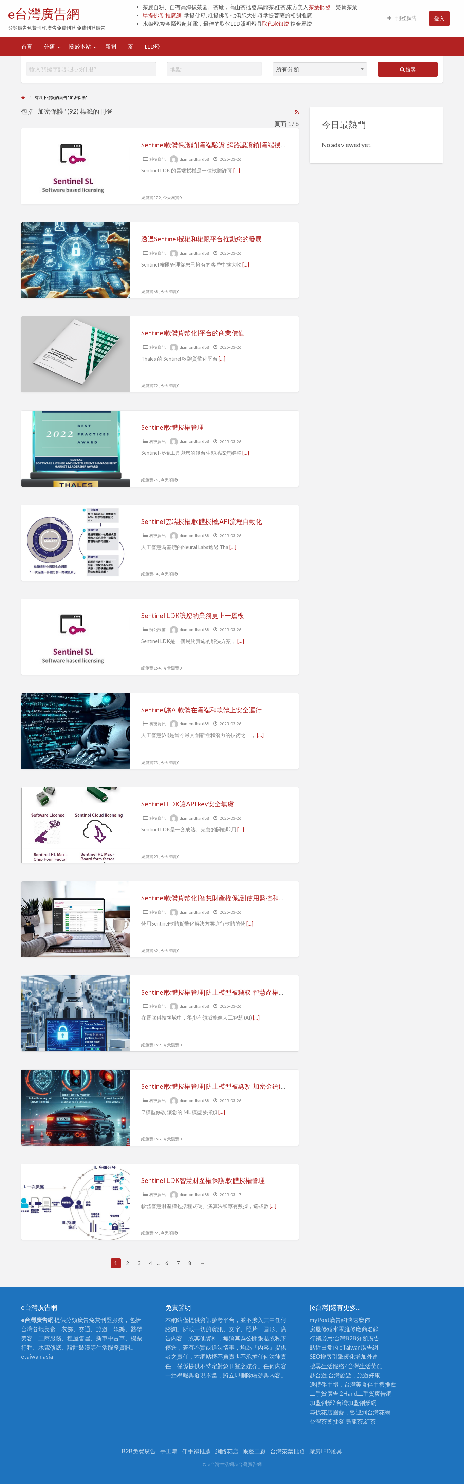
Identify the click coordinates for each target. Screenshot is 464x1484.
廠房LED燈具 (325, 1451)
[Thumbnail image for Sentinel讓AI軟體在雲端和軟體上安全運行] (75, 731)
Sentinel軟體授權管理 (172, 427)
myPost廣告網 (328, 1319)
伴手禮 (376, 1384)
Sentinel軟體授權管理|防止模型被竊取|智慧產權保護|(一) (222, 992)
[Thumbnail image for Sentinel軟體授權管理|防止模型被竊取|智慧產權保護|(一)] (75, 1013)
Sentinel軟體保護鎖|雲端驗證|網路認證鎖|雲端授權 (214, 145)
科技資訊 (157, 159)
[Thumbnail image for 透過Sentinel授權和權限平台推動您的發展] (75, 260)
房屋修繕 (321, 1329)
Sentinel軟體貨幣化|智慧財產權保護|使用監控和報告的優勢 (226, 898)
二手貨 (365, 1393)
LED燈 (152, 46)
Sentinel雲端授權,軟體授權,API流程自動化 (201, 521)
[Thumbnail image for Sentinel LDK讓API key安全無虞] (75, 825)
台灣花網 (378, 1412)
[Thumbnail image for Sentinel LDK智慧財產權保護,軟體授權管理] (75, 1202)
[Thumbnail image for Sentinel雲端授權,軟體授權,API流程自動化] (75, 543)
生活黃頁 (370, 1366)
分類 (49, 46)
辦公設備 (157, 629)
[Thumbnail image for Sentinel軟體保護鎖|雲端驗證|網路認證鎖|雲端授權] (75, 166)
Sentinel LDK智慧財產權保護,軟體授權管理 (203, 1180)
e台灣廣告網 (43, 14)
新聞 (110, 46)
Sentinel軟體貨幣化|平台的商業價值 (192, 333)
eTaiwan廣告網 (358, 1347)
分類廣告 (367, 1338)
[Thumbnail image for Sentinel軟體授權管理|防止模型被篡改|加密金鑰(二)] (75, 1108)
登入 (439, 18)
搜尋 (408, 69)
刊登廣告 (402, 18)
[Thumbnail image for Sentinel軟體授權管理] (75, 449)
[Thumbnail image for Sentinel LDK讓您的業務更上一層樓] (75, 637)
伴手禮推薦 (196, 1451)
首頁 (26, 46)
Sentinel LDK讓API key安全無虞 (187, 804)
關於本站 (80, 46)
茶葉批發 (319, 7)
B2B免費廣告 (139, 1451)
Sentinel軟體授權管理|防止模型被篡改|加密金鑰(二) (215, 1086)
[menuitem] (402, 18)
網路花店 (226, 1451)
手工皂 (169, 1451)
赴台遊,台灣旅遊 (330, 1375)
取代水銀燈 (275, 24)
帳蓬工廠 (254, 1451)
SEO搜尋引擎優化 (332, 1356)
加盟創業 (359, 1402)
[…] (236, 170)
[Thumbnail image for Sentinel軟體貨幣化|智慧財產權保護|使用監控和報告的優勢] (75, 919)
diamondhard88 (194, 159)
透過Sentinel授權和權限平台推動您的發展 (201, 239)
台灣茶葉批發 (327, 1421)
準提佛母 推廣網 (162, 15)
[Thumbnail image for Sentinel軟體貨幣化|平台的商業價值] (75, 354)
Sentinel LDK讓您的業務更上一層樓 (192, 615)
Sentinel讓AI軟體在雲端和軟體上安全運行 (201, 710)
